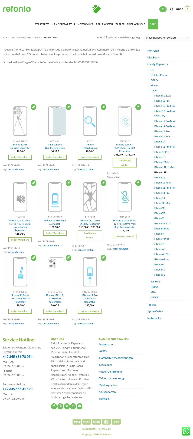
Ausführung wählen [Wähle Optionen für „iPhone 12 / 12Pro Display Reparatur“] (90, 235)
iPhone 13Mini (162, 162)
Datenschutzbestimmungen (116, 357)
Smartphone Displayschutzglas (55, 146)
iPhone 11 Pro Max (164, 187)
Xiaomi (154, 85)
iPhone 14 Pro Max (164, 126)
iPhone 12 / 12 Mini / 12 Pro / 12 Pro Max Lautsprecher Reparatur (20, 225)
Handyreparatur (63, 24)
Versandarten (107, 391)
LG (152, 70)
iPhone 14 (159, 141)
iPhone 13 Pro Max (164, 146)
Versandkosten (16, 169)
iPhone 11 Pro (162, 192)
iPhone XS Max (162, 202)
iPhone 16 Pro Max (164, 110)
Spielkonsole (136, 24)
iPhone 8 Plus (161, 228)
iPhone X (159, 218)
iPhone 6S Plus (162, 254)
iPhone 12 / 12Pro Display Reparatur (90, 222)
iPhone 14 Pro (162, 131)
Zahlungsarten (108, 385)
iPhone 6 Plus (161, 259)
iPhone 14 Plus (162, 136)
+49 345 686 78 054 (17, 357)
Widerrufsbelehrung (111, 378)
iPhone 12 (159, 177)
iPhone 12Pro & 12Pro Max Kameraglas (55, 298)
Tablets (151, 304)
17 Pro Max (160, 115)
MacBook (153, 57)
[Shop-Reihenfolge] (167, 37)
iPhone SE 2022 (162, 95)
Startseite (42, 24)
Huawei (155, 286)
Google (154, 296)
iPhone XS (159, 208)
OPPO (154, 80)
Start (6, 37)
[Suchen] (171, 9)
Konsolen (153, 50)
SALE (153, 24)
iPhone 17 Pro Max (164, 121)
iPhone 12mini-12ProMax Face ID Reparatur (125, 147)
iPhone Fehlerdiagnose (89, 146)
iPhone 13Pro (161, 151)
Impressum (106, 344)
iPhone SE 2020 (162, 223)
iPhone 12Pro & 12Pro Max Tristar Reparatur (20, 298)
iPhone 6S (159, 248)
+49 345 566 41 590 (17, 389)
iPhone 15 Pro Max (164, 105)
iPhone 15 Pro (162, 100)
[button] (162, 9)
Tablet (120, 24)
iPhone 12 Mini (162, 182)
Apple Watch (104, 24)
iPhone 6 (159, 264)
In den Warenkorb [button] (20, 157)
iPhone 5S (159, 274)
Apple (37, 37)
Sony (153, 291)
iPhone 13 (159, 156)
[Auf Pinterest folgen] (79, 406)
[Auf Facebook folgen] (54, 406)
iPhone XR (159, 213)
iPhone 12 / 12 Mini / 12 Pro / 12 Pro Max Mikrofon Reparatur (124, 223)
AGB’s (103, 351)
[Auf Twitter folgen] (67, 406)
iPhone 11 (159, 197)
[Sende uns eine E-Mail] (73, 406)
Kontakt (104, 398)
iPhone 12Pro (161, 172)
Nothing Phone (159, 75)
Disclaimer (105, 364)
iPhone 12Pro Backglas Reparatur (20, 146)
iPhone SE (159, 269)
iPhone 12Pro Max (164, 167)
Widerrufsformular (110, 371)
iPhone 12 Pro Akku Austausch (55, 222)
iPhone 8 (159, 233)
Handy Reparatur (21, 37)
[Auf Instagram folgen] (60, 406)
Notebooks (85, 24)
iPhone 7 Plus (161, 238)
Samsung (155, 281)
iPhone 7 (159, 243)
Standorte (89, 428)
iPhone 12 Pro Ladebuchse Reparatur (90, 298)
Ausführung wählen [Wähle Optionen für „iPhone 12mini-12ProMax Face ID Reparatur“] (124, 162)
